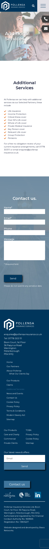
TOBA (28, 430)
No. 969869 (27, 519)
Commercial (10, 439)
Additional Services (15, 389)
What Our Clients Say (19, 374)
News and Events (15, 393)
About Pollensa (14, 371)
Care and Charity (11, 434)
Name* (8, 207)
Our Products (13, 380)
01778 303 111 (15, 338)
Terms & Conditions (16, 411)
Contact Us (12, 398)
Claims (10, 385)
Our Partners (13, 366)
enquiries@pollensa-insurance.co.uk (23, 334)
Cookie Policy (13, 402)
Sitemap (11, 419)
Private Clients (11, 443)
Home (10, 362)
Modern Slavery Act (16, 415)
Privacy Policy (13, 406)
